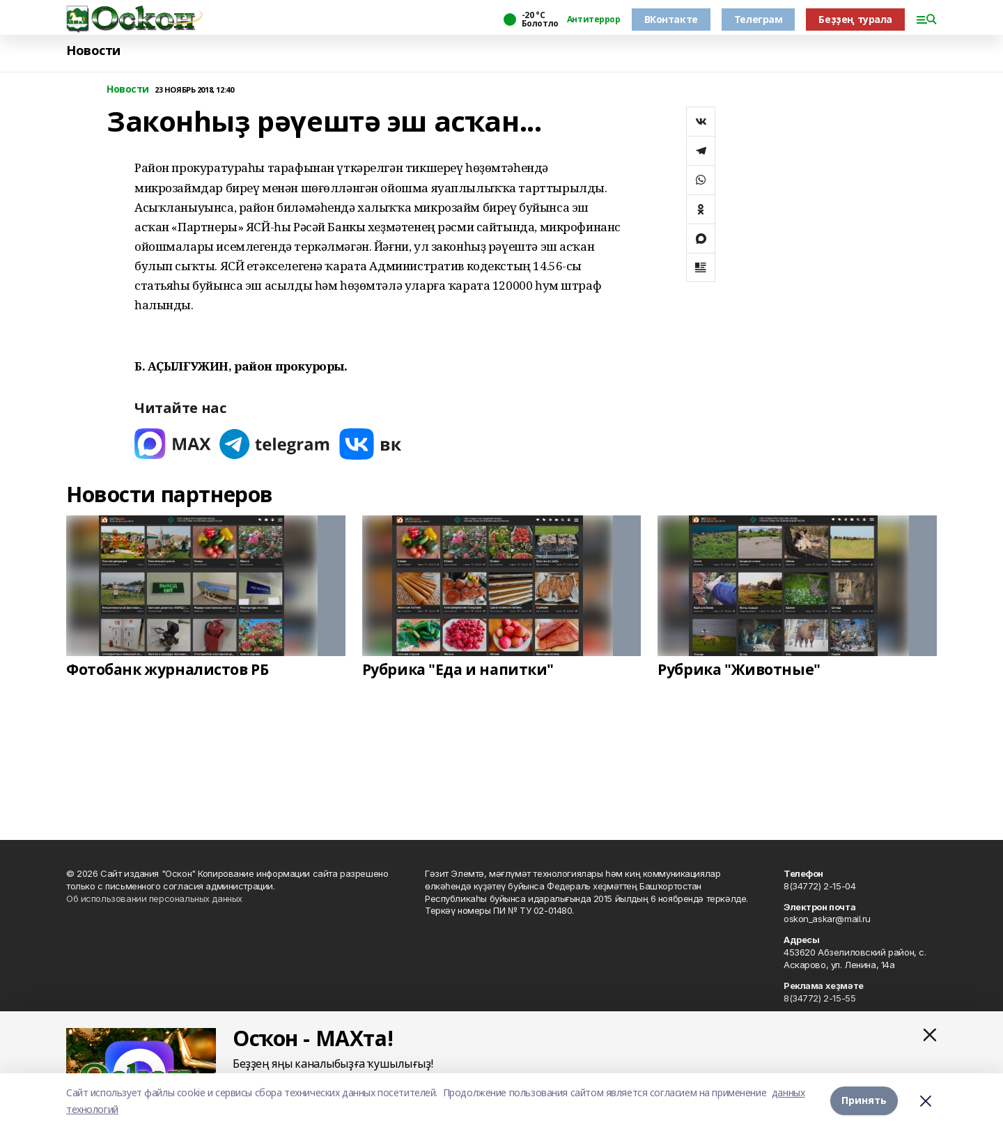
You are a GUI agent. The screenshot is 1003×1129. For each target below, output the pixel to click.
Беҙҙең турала (855, 19)
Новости (93, 50)
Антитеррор (594, 19)
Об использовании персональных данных (154, 898)
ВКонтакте (671, 19)
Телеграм (758, 19)
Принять (864, 1100)
